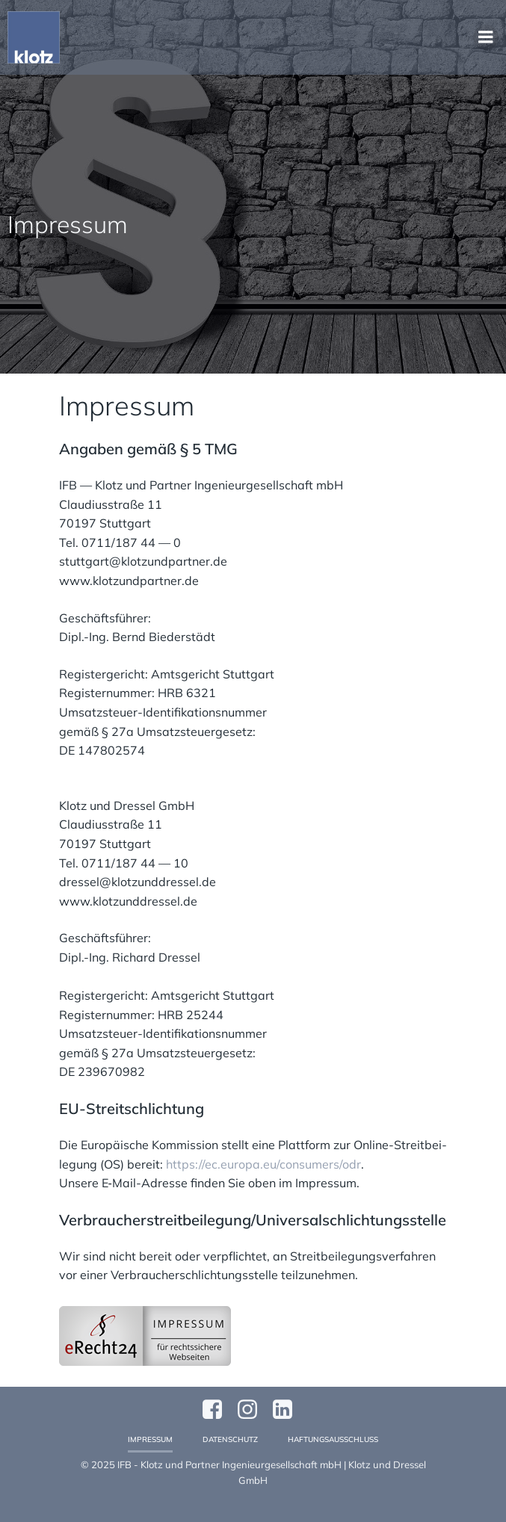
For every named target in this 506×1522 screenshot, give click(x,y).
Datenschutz (230, 1439)
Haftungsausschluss (333, 1439)
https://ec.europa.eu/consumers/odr (263, 1164)
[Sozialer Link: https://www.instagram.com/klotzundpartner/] (253, 1410)
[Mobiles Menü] (486, 37)
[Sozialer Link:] (288, 1410)
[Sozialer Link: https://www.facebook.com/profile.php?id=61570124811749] (217, 1410)
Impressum (150, 1439)
